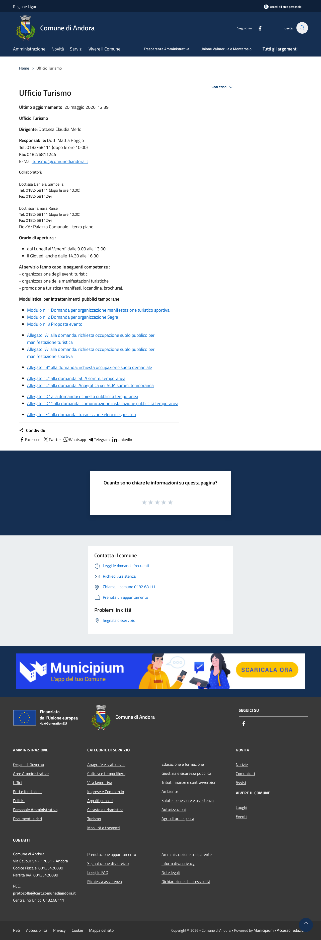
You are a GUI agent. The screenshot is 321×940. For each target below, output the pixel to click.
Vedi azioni (222, 87)
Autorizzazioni (174, 809)
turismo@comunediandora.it (60, 161)
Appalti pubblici (100, 801)
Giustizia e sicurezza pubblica (186, 773)
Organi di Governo (28, 764)
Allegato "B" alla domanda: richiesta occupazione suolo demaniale (89, 367)
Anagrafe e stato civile (106, 764)
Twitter (52, 439)
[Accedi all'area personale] (282, 7)
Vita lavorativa (99, 783)
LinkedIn (122, 439)
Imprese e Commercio (105, 792)
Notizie (242, 764)
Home (24, 68)
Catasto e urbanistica (105, 810)
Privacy (59, 930)
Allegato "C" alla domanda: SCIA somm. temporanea (76, 378)
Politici (19, 801)
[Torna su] (306, 925)
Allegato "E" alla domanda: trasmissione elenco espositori (81, 414)
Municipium (264, 930)
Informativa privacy (178, 863)
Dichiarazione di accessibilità (186, 881)
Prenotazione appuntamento (111, 854)
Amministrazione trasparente (187, 854)
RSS (16, 930)
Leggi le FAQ (97, 872)
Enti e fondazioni (27, 792)
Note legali (171, 872)
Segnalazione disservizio (108, 863)
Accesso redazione (292, 930)
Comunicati (245, 773)
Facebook (30, 439)
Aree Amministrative (31, 773)
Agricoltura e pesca (178, 818)
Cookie (77, 930)
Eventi (241, 816)
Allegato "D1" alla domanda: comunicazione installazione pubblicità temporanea (102, 403)
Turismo (94, 819)
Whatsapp (74, 439)
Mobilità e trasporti (103, 828)
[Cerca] (302, 28)
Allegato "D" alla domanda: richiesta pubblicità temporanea (82, 396)
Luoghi (241, 807)
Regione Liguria (26, 7)
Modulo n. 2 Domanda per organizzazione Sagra (72, 317)
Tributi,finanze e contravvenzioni (189, 782)
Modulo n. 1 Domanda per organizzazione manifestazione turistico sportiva (98, 310)
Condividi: (32, 430)
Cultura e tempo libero (106, 773)
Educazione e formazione (183, 764)
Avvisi (241, 783)
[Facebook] (257, 27)
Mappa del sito (101, 930)
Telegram (99, 439)
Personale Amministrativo (35, 810)
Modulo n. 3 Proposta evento (55, 324)
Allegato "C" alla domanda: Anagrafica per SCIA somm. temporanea (90, 385)
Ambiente (170, 791)
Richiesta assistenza (104, 881)
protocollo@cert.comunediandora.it (44, 893)
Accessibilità (36, 930)
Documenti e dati (27, 819)
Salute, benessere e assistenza (188, 800)
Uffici (17, 783)
